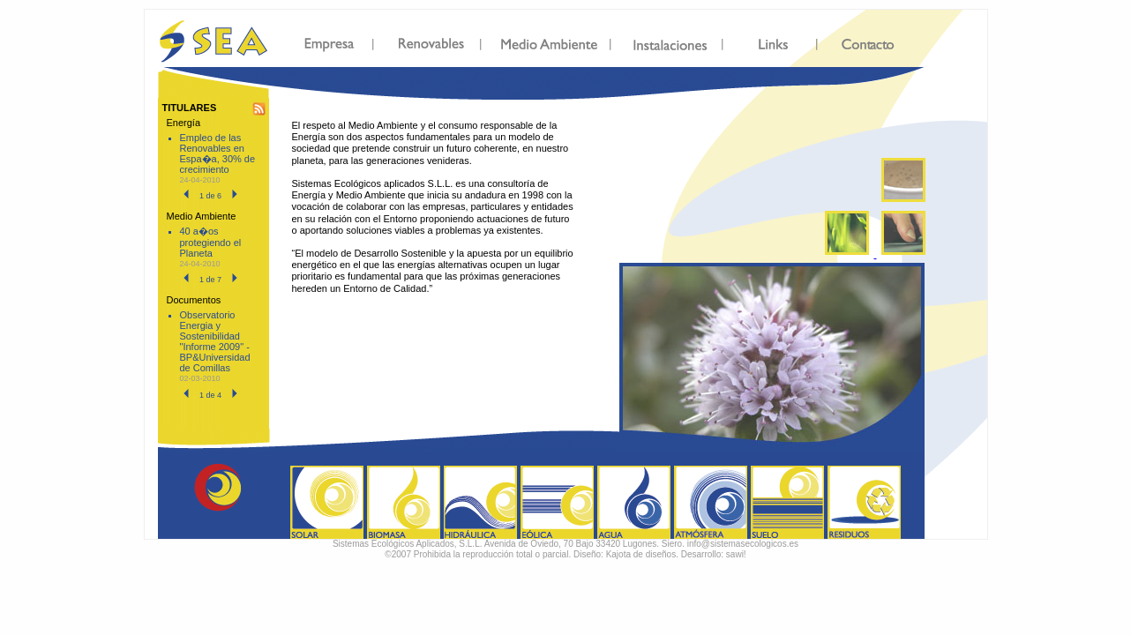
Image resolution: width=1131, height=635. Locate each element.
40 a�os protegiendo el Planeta (211, 242)
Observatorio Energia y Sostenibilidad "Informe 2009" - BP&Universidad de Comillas (215, 341)
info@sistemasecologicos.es (742, 544)
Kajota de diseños (641, 554)
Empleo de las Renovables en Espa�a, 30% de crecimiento (218, 153)
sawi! (736, 554)
